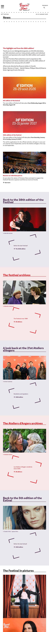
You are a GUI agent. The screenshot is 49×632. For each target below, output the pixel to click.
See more (7, 182)
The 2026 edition (20, 249)
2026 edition (19, 397)
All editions (19, 322)
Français (45, 5)
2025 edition (19, 547)
